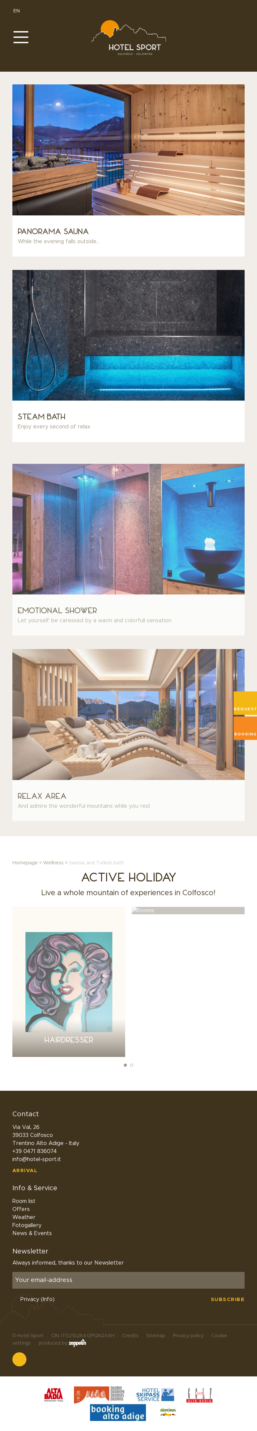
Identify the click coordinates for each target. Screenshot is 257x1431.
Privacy (37, 1299)
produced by (62, 1343)
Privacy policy (188, 1336)
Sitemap (155, 1336)
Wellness (53, 863)
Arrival (25, 1170)
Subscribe (228, 1299)
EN (19, 11)
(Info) (48, 1299)
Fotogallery (26, 1225)
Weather (23, 1217)
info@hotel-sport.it (36, 1159)
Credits (130, 1336)
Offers (21, 1209)
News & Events (32, 1233)
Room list (23, 1201)
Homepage (25, 863)
